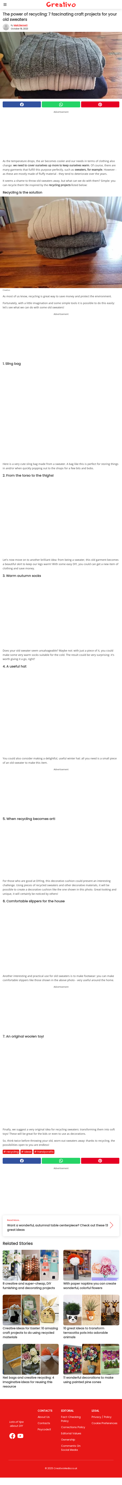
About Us (44, 1417)
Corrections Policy (73, 1427)
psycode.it (44, 1429)
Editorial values (71, 1433)
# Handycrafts (44, 1152)
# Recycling (11, 1152)
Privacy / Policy (101, 1417)
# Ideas (26, 1152)
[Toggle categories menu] (5, 4)
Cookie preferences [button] (104, 1423)
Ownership (68, 1439)
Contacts (44, 1423)
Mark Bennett (21, 25)
